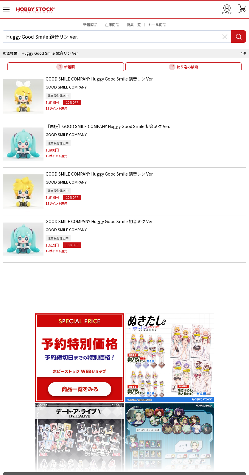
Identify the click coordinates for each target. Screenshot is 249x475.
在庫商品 (112, 24)
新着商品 (90, 24)
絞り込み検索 (187, 66)
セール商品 (157, 24)
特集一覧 (134, 24)
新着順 (69, 66)
